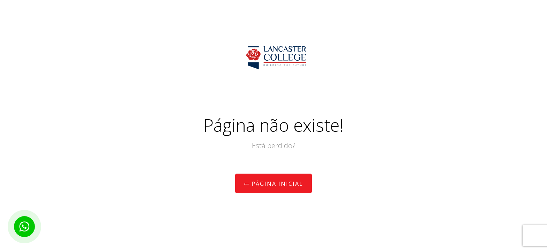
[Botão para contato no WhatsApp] (24, 226)
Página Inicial (273, 184)
